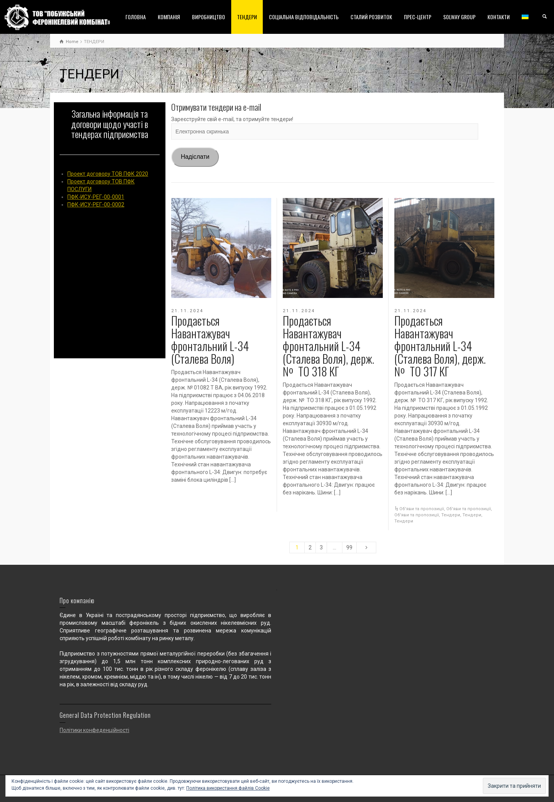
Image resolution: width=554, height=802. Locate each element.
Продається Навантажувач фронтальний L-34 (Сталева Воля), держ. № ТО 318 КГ (328, 346)
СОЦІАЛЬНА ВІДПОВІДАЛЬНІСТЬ (304, 17)
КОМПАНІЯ (169, 17)
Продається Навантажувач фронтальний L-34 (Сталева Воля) (210, 339)
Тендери (450, 514)
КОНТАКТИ (498, 17)
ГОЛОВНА (135, 17)
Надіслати (195, 156)
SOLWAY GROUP (459, 17)
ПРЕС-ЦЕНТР (417, 17)
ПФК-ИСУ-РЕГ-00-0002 (95, 204)
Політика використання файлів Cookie (228, 788)
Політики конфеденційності (94, 730)
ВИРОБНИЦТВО (208, 17)
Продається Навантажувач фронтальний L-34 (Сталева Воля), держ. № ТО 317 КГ (440, 346)
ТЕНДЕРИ (247, 17)
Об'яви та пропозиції (421, 508)
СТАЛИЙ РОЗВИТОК (371, 17)
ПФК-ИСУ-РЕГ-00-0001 (95, 197)
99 (349, 547)
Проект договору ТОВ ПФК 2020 (107, 174)
